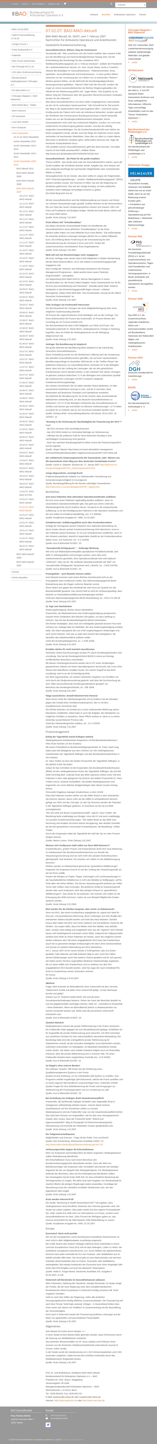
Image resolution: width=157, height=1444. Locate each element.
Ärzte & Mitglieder (38, 4)
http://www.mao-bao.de (93, 1400)
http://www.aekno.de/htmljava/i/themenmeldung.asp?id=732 (74, 1144)
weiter (133, 62)
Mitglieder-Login (54, 4)
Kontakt (15, 4)
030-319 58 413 (58, 1415)
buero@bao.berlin (59, 1418)
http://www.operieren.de (65, 1400)
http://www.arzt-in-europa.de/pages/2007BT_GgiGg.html (73, 487)
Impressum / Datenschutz (72, 1440)
